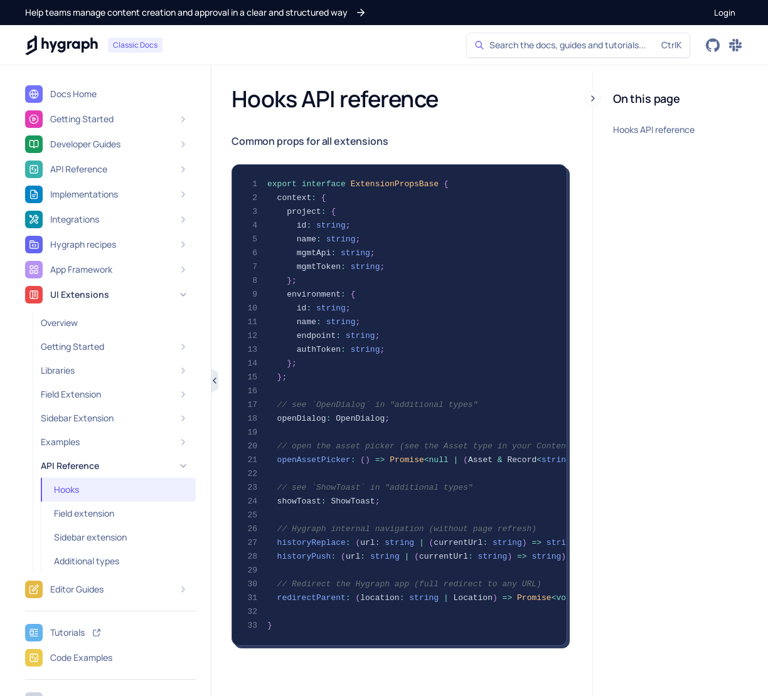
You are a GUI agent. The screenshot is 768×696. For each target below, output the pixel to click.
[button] (195, 12)
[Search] (578, 45)
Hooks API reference (654, 129)
